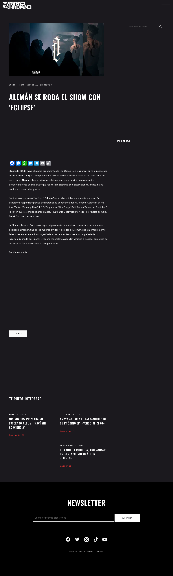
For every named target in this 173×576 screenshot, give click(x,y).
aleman (17, 334)
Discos (48, 85)
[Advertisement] (58, 137)
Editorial (32, 85)
